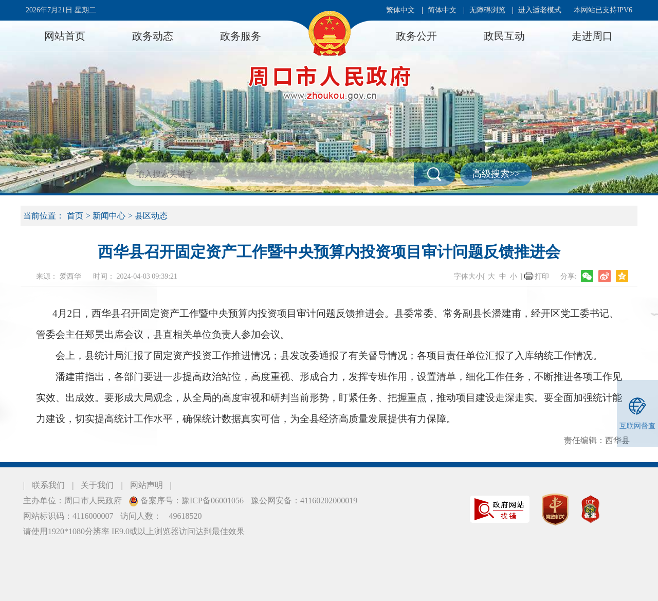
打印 (542, 276)
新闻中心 (109, 215)
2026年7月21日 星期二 (61, 10)
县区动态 (151, 215)
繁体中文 (400, 10)
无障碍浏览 (487, 10)
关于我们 (97, 485)
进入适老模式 (539, 10)
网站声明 (146, 485)
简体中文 (442, 10)
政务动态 (152, 36)
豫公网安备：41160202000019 (304, 500)
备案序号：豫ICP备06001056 (191, 500)
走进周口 (592, 36)
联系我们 (48, 485)
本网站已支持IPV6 (603, 10)
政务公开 (416, 36)
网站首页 (64, 36)
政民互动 (504, 36)
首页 (75, 215)
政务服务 (240, 36)
